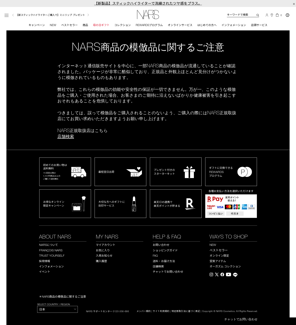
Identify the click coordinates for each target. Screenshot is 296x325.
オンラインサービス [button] (180, 25)
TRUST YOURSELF (52, 256)
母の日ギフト (100, 25)
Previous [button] (13, 15)
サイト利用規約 (161, 311)
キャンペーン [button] (34, 25)
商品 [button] (84, 25)
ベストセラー (67, 25)
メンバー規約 (143, 311)
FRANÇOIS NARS (50, 250)
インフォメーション (235, 25)
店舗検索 (65, 136)
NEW (213, 245)
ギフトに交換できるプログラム (221, 172)
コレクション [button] (121, 25)
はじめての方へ (208, 25)
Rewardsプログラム (149, 25)
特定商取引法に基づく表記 (186, 311)
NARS (48, 245)
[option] (57, 15)
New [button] (51, 25)
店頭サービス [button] (261, 25)
